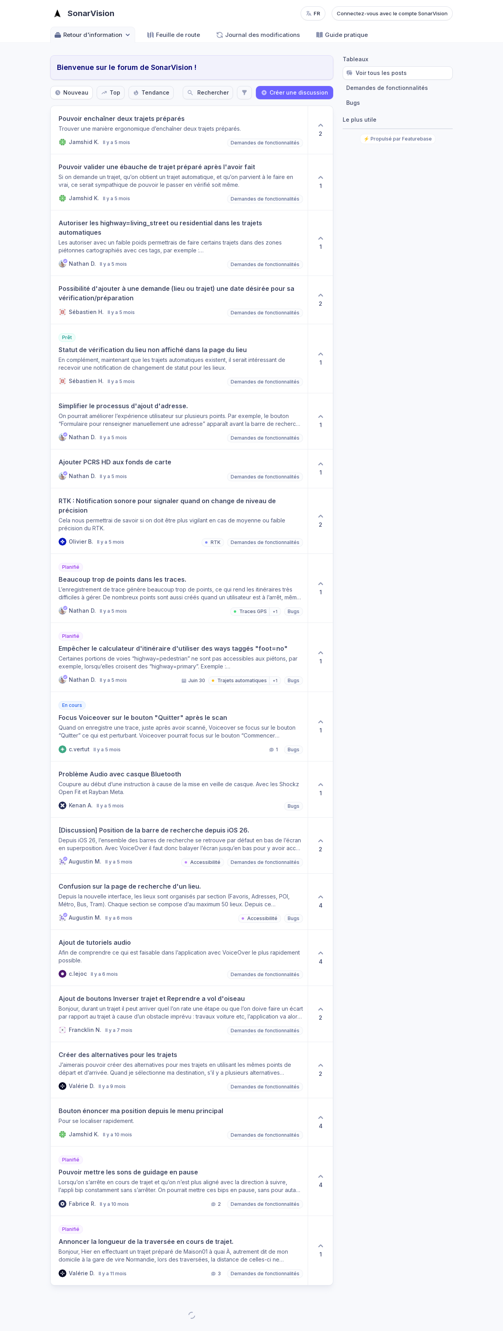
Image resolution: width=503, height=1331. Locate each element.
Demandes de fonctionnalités (387, 87)
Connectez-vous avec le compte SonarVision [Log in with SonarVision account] (392, 13)
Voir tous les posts (376, 72)
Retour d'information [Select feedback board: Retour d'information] (93, 35)
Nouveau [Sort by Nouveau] (71, 92)
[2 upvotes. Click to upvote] (320, 130)
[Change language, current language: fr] (313, 13)
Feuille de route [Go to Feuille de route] (173, 35)
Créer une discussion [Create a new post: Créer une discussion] (294, 92)
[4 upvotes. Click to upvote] (320, 901)
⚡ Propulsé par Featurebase (397, 139)
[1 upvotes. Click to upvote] (320, 182)
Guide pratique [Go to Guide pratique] (342, 35)
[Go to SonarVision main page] (82, 13)
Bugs (353, 102)
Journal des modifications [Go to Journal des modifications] (258, 35)
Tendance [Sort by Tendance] (151, 92)
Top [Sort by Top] (110, 92)
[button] (179, 130)
